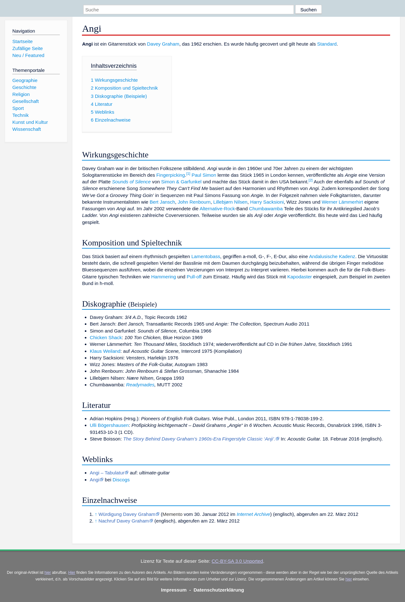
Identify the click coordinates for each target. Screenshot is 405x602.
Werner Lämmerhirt (342, 202)
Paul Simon (204, 175)
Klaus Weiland (105, 351)
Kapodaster (299, 276)
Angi (94, 479)
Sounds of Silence (131, 181)
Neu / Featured (28, 55)
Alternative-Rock (217, 208)
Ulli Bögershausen (109, 425)
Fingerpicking (170, 175)
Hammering (163, 276)
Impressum (174, 589)
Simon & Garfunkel (181, 181)
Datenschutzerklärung (219, 589)
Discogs (121, 479)
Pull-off (194, 276)
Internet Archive (253, 514)
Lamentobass (205, 256)
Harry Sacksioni (267, 202)
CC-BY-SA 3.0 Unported (237, 561)
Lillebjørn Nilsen (230, 202)
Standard (327, 44)
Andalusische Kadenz (332, 256)
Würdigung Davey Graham (126, 514)
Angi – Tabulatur (107, 472)
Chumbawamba (266, 208)
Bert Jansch (162, 202)
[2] (310, 180)
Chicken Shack (106, 337)
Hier (71, 572)
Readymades (140, 384)
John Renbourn (194, 202)
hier (48, 572)
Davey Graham (163, 44)
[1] (188, 173)
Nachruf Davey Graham (123, 520)
